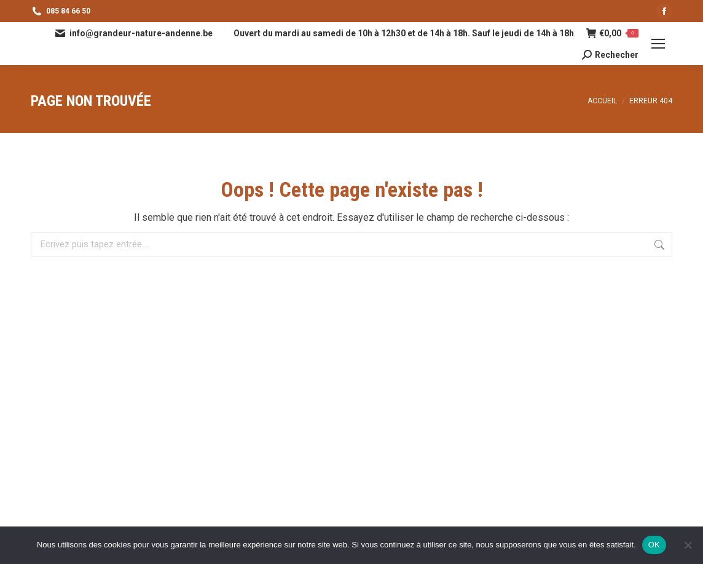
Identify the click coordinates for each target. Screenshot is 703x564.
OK (654, 544)
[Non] (687, 545)
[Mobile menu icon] (658, 43)
